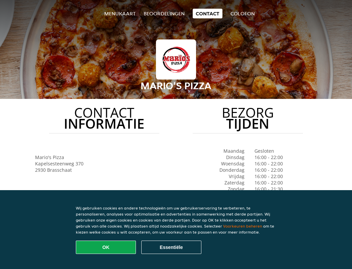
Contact (207, 13)
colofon (242, 13)
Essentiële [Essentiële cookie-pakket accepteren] (171, 247)
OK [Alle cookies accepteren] (106, 247)
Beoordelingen (164, 13)
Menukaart (120, 13)
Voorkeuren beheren (242, 226)
